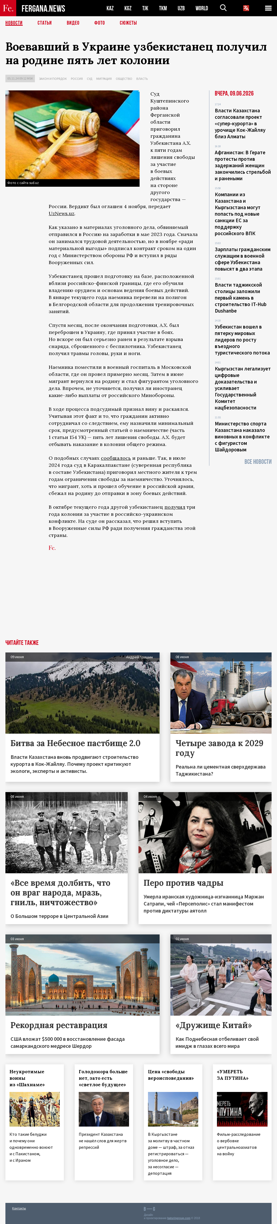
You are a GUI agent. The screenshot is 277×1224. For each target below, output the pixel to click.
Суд (89, 79)
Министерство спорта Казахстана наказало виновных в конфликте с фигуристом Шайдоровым (242, 436)
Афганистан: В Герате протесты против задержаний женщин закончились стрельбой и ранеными (243, 165)
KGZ (127, 8)
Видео (73, 23)
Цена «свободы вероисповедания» (171, 1075)
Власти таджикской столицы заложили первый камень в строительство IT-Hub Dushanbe (240, 297)
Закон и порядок (53, 79)
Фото (99, 23)
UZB (181, 8)
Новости (14, 23)
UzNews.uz (61, 213)
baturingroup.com (178, 1218)
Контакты (19, 1208)
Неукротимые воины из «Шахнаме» (27, 1078)
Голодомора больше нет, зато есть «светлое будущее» (103, 1078)
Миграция (104, 79)
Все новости (258, 462)
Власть (142, 79)
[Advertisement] (138, 599)
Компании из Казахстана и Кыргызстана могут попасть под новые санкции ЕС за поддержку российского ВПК (237, 214)
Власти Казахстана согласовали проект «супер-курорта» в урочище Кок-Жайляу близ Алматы (240, 123)
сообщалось (116, 458)
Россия (77, 79)
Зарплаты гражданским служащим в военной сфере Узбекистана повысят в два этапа (243, 259)
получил (174, 507)
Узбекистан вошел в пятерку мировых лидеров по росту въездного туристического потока (242, 339)
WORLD (202, 8)
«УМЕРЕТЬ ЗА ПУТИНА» (233, 1075)
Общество (124, 79)
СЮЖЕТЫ (128, 23)
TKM (163, 8)
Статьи (45, 23)
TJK (145, 8)
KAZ (110, 8)
